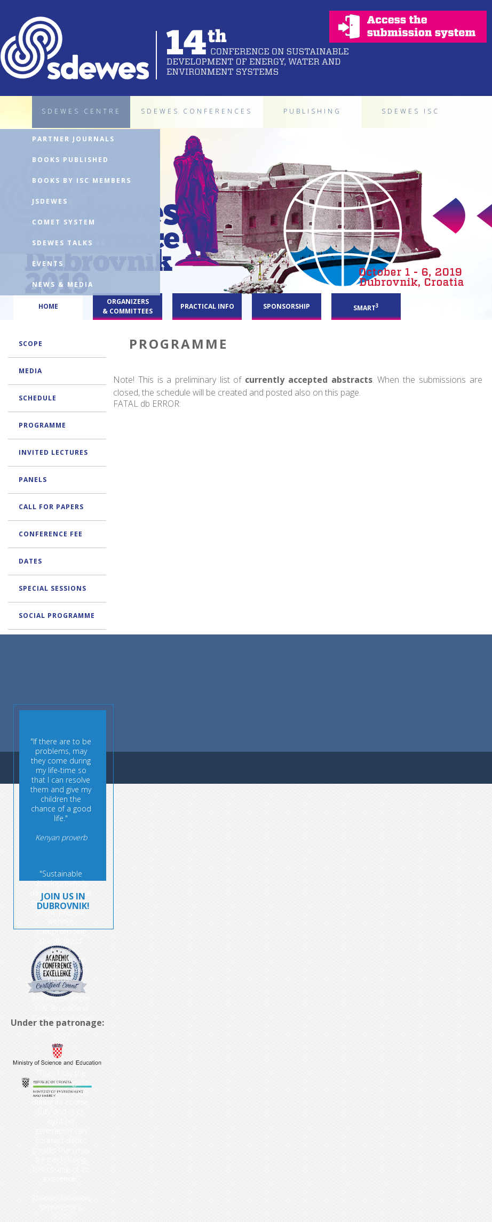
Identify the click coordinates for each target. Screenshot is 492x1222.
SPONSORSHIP (286, 306)
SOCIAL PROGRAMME (57, 615)
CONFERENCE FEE (51, 533)
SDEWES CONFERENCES (196, 111)
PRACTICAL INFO (207, 306)
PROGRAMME (42, 425)
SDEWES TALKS (62, 242)
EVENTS (48, 263)
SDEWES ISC (411, 111)
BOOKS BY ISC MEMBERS (81, 180)
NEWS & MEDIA (62, 284)
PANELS (33, 479)
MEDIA (30, 370)
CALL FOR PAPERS (51, 506)
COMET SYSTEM (64, 222)
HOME (48, 306)
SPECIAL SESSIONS (52, 588)
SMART (366, 307)
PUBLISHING (312, 111)
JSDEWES (50, 201)
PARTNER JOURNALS (73, 138)
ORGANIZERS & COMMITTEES (127, 306)
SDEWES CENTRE (81, 111)
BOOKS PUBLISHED (70, 159)
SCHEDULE (38, 398)
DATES (30, 561)
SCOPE (31, 343)
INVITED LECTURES (53, 452)
